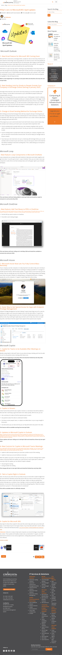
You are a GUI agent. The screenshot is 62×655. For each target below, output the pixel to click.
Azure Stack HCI (45, 639)
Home (2, 5)
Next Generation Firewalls (54, 583)
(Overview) (54, 641)
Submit (49, 649)
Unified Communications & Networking (34, 599)
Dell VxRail (44, 638)
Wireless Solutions (33, 605)
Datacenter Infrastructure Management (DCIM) (33, 584)
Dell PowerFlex (45, 636)
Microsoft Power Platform (53, 627)
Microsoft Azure (45, 602)
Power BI (54, 642)
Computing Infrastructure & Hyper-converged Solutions (45, 608)
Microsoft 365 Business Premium (45, 599)
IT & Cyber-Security (53, 578)
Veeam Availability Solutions (44, 621)
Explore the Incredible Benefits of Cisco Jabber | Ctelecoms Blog (57, 47)
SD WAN (31, 613)
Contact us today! (4, 540)
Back (3, 556)
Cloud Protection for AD (54, 621)
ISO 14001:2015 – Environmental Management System (9, 610)
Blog (6, 5)
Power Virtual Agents (53, 635)
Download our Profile (9, 589)
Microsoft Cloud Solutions (44, 591)
